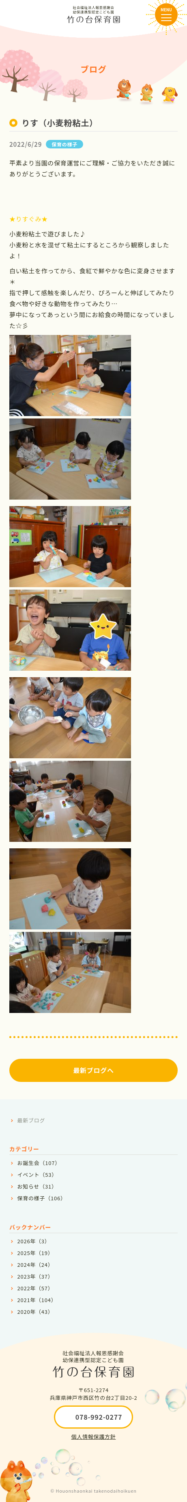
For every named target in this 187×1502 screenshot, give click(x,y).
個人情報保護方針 (93, 1436)
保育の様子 (64, 144)
